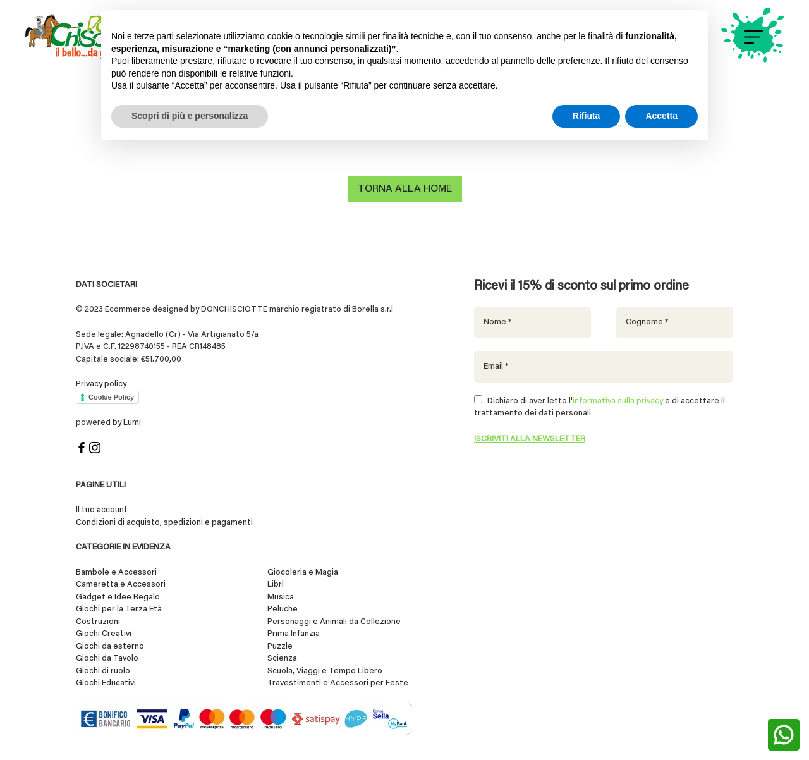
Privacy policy (101, 384)
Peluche (282, 610)
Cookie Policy (111, 397)
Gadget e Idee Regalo (118, 597)
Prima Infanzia (293, 634)
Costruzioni (98, 622)
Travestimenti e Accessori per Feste (337, 684)
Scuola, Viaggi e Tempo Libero (324, 671)
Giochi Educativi (106, 684)
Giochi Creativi (103, 634)
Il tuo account (102, 510)
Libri (275, 585)
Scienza (282, 659)
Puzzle (280, 646)
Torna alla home (405, 190)
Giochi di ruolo (103, 671)
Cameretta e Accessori (121, 585)
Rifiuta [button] (586, 116)
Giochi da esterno (110, 646)
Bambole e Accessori (116, 572)
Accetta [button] (661, 116)
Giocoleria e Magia (302, 572)
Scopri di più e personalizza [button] (189, 116)
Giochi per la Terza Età (119, 610)
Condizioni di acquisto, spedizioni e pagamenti (164, 522)
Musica (280, 597)
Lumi (132, 423)
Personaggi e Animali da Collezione (334, 622)
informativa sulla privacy (618, 401)
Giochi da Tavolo (107, 659)
